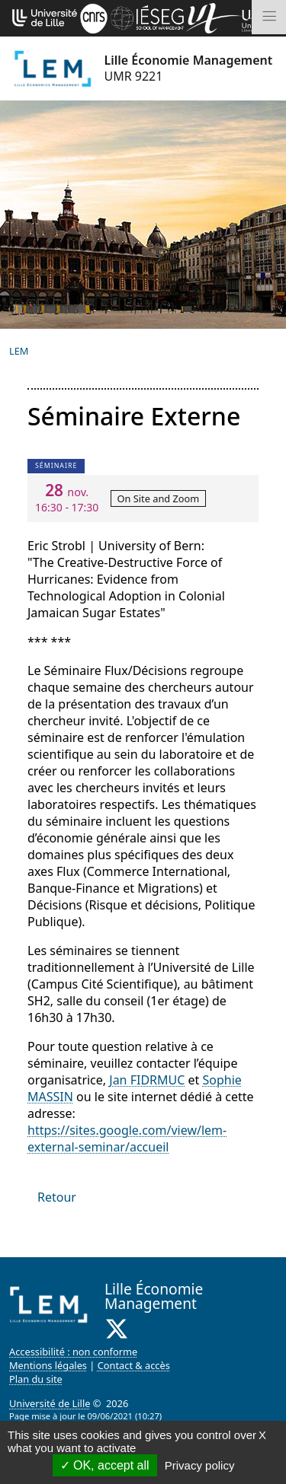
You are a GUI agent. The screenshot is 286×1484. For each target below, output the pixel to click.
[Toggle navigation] (269, 17)
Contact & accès (134, 1365)
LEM (18, 351)
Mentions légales (48, 1365)
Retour (56, 1197)
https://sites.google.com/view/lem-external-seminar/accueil (127, 1138)
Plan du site (36, 1379)
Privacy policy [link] (200, 1465)
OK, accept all (104, 1465)
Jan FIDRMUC (147, 1080)
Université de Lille (49, 1403)
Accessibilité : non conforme (73, 1351)
